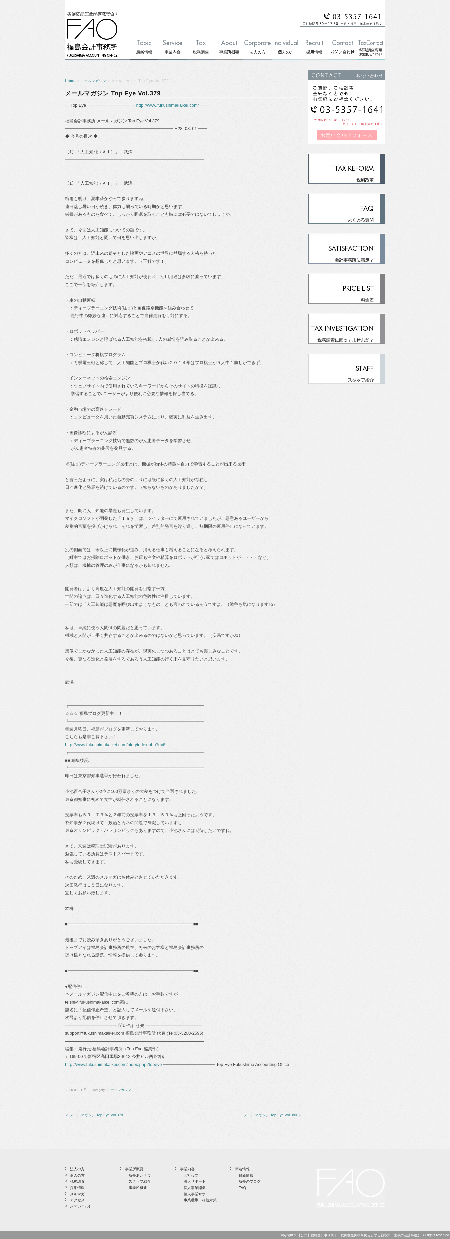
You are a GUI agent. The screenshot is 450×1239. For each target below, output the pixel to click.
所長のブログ (250, 1181)
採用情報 (77, 1188)
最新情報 (246, 1175)
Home (70, 81)
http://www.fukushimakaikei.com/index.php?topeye (113, 1064)
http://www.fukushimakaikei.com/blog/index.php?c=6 (115, 744)
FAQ (242, 1188)
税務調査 (77, 1181)
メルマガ (77, 1194)
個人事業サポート (198, 1194)
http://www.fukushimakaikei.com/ (167, 105)
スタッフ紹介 (140, 1181)
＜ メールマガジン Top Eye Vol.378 (94, 1115)
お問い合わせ (81, 1206)
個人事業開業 (195, 1188)
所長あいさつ (140, 1175)
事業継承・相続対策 (200, 1200)
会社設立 (191, 1175)
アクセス (77, 1200)
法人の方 (77, 1169)
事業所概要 (138, 1188)
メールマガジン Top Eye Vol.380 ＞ (273, 1115)
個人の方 (77, 1175)
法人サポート (195, 1181)
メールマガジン (93, 81)
